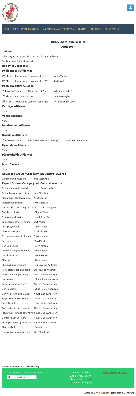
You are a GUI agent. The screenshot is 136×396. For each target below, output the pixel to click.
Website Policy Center (115, 372)
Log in (130, 8)
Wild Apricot (102, 392)
